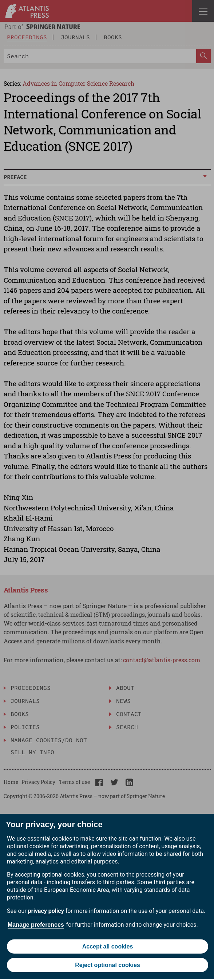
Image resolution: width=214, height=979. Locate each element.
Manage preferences (36, 925)
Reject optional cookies (107, 965)
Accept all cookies (107, 946)
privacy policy (46, 910)
